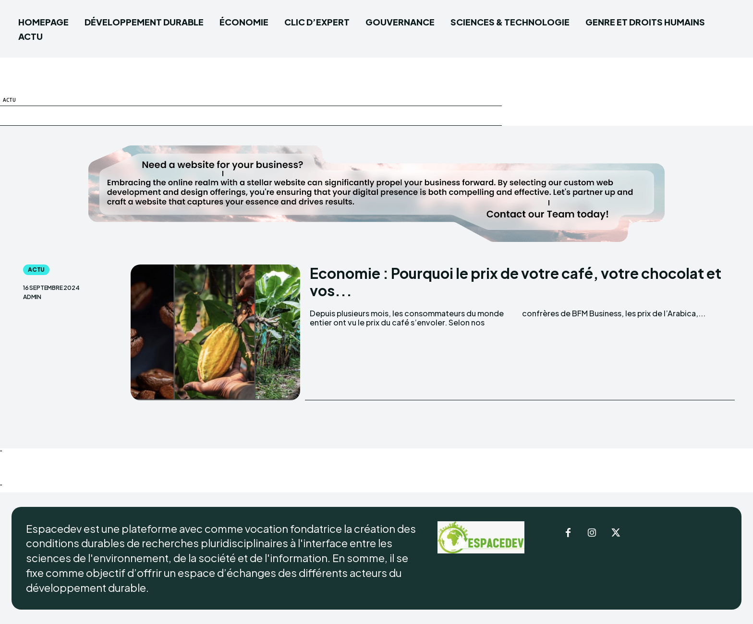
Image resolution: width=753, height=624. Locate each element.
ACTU (9, 99)
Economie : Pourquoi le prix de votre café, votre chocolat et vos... (515, 282)
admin (32, 297)
